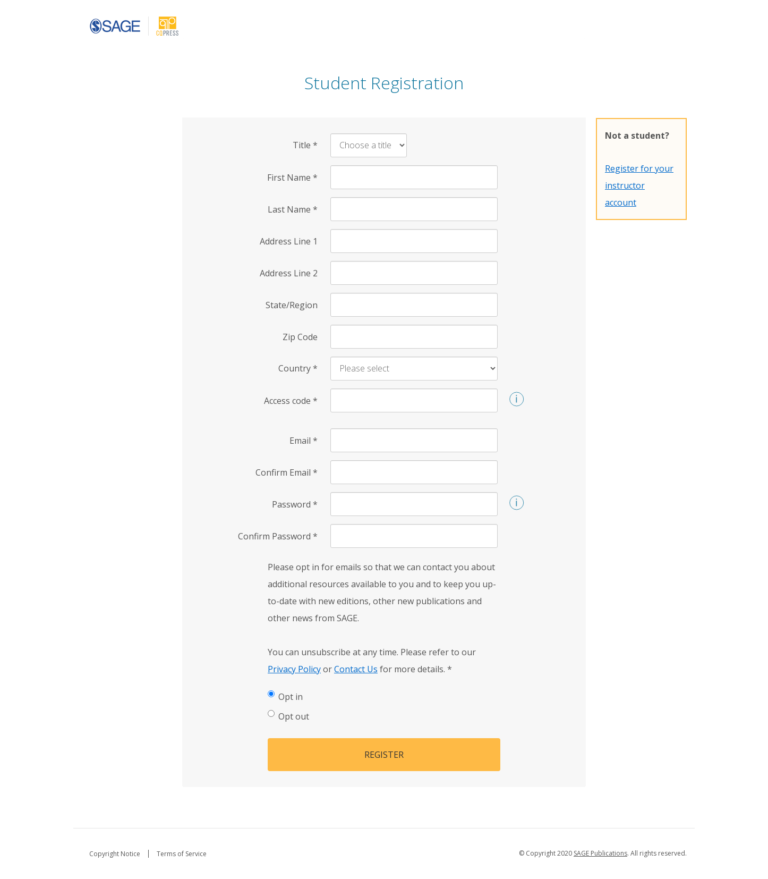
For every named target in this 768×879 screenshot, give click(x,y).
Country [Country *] (298, 368)
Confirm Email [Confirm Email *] (286, 472)
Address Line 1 (289, 241)
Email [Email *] (303, 440)
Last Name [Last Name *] (293, 209)
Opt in (285, 696)
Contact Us (356, 669)
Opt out (288, 716)
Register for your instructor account (639, 185)
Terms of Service (182, 854)
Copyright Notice (114, 854)
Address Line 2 (289, 273)
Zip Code (300, 337)
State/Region (292, 305)
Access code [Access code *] (291, 401)
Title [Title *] (305, 145)
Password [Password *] (295, 504)
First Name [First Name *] (292, 177)
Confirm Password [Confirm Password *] (278, 536)
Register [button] (384, 754)
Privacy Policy (294, 669)
